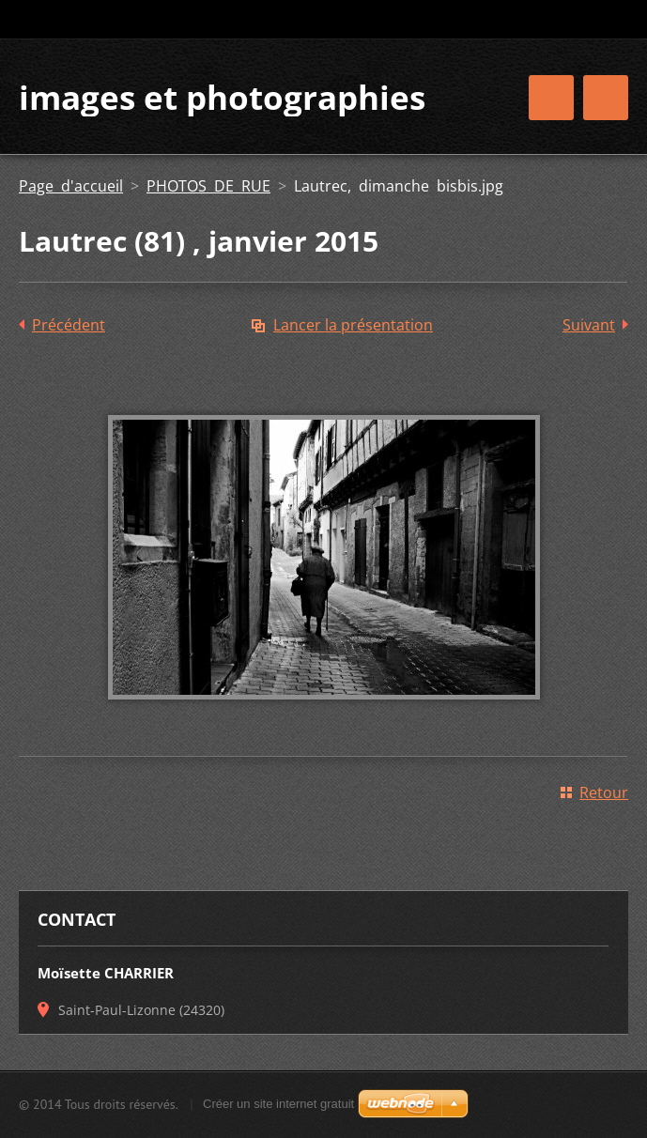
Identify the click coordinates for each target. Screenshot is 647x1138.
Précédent (68, 325)
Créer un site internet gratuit (278, 1104)
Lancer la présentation (353, 325)
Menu (605, 97)
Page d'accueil (71, 186)
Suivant (588, 325)
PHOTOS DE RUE (208, 186)
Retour (603, 792)
